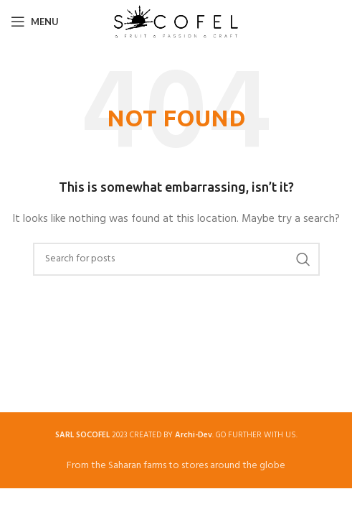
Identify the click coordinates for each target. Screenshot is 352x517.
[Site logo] (176, 22)
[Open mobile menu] (35, 21)
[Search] (176, 259)
